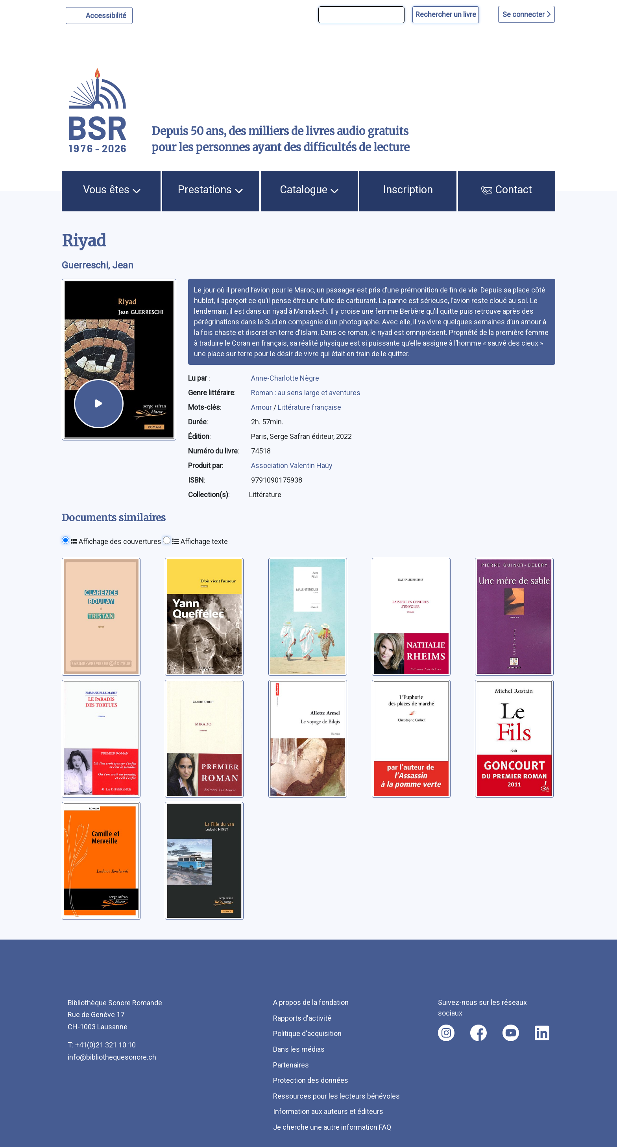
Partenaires (291, 1065)
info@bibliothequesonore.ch (112, 1057)
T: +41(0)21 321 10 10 (102, 1045)
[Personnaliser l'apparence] (99, 15)
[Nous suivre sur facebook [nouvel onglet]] (478, 1033)
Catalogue (309, 189)
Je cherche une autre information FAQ (332, 1127)
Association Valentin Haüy (292, 465)
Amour (262, 407)
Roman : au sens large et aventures (305, 392)
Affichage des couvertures (116, 541)
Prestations (210, 189)
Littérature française (309, 407)
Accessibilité (107, 14)
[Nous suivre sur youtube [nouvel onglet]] (510, 1033)
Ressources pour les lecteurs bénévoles (336, 1096)
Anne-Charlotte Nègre (285, 378)
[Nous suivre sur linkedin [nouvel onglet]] (542, 1033)
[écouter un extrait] (98, 403)
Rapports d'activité (302, 1018)
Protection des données (310, 1080)
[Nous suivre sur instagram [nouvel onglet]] (446, 1033)
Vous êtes (112, 189)
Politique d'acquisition (307, 1033)
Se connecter (526, 14)
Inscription (408, 189)
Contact (506, 189)
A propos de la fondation (311, 1002)
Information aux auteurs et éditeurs (328, 1111)
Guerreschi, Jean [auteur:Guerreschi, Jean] (97, 265)
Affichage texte (200, 541)
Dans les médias (299, 1049)
